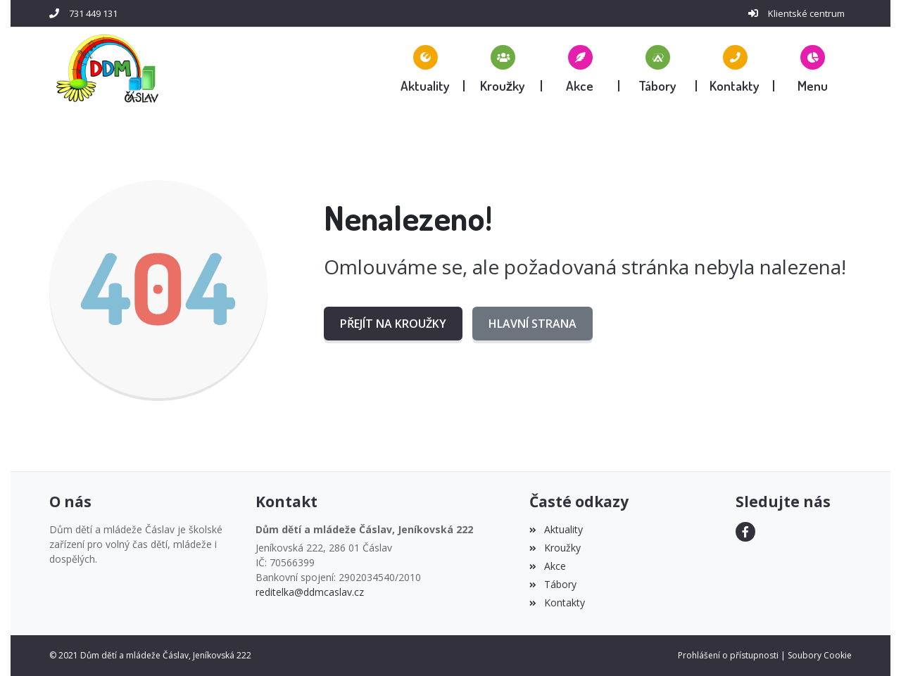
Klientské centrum (806, 13)
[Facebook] (745, 532)
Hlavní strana (532, 323)
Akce (547, 566)
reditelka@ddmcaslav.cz (310, 592)
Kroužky (554, 547)
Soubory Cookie (820, 655)
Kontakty (556, 602)
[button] (813, 68)
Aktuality (555, 529)
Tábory (552, 584)
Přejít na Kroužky (393, 323)
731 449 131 (93, 13)
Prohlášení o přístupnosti (728, 655)
